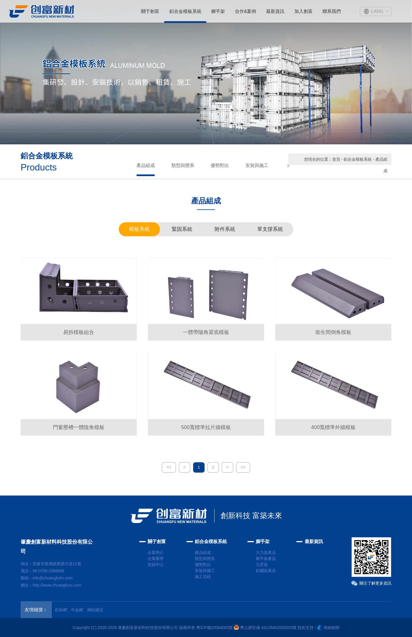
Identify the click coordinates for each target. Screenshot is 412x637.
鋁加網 (61, 609)
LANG (377, 11)
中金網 (77, 609)
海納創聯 (331, 627)
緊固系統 (182, 229)
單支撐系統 (270, 229)
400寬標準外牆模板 (333, 427)
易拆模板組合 (78, 332)
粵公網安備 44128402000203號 (265, 627)
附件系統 (225, 229)
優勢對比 (220, 165)
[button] (289, 166)
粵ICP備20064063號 (214, 627)
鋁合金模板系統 (358, 159)
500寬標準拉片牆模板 (206, 427)
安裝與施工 (256, 165)
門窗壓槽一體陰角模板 (78, 427)
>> (243, 467)
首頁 (336, 159)
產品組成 (145, 165)
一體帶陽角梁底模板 (206, 332)
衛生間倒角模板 (333, 332)
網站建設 (95, 609)
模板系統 (139, 229)
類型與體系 (182, 165)
